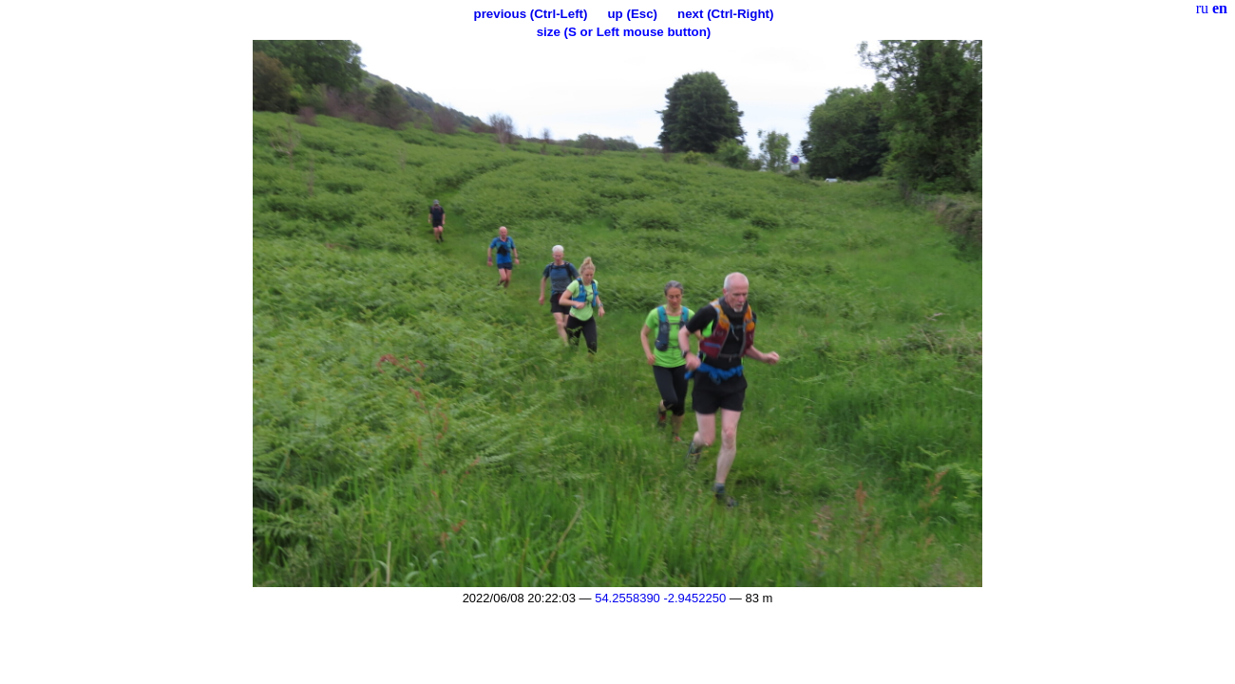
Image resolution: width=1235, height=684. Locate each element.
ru (1202, 8)
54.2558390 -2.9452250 (660, 598)
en (1219, 8)
